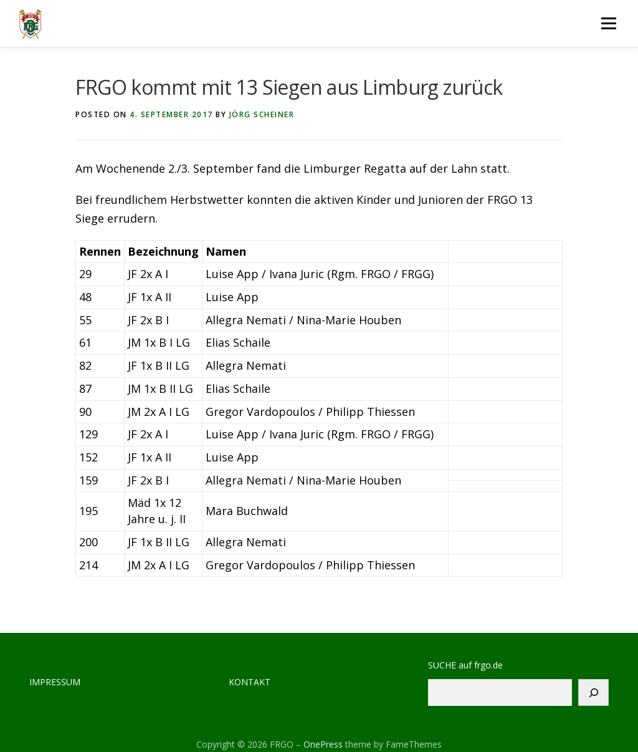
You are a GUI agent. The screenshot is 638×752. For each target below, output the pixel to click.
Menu (608, 23)
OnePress (323, 744)
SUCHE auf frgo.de (465, 665)
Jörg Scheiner (262, 114)
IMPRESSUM (54, 682)
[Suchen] (593, 692)
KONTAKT (249, 682)
